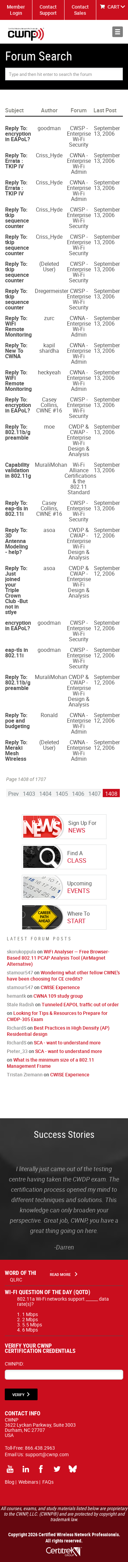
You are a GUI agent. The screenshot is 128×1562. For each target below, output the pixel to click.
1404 (45, 793)
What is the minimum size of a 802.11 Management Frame (50, 1062)
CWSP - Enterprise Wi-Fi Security (79, 136)
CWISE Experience (60, 987)
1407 (94, 793)
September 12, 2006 (107, 532)
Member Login (16, 9)
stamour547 (20, 972)
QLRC (16, 1279)
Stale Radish (20, 1004)
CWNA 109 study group (58, 996)
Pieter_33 (17, 1051)
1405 (62, 793)
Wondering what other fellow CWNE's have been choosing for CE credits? (63, 975)
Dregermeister (51, 291)
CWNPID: (14, 1363)
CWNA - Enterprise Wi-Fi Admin (79, 163)
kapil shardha (49, 347)
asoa (49, 530)
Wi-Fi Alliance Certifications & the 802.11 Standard (80, 478)
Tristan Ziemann (25, 1074)
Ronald (49, 715)
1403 (29, 793)
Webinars (28, 1482)
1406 (78, 793)
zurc (49, 318)
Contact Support (48, 9)
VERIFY (18, 1394)
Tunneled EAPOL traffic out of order (80, 1004)
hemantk (16, 996)
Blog (9, 1482)
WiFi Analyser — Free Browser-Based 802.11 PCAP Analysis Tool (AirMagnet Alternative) (58, 957)
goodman (49, 128)
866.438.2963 (40, 1448)
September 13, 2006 (107, 130)
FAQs (48, 1482)
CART (114, 6)
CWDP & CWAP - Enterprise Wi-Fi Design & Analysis (79, 440)
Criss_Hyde (49, 155)
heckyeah (49, 372)
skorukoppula (21, 951)
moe (49, 426)
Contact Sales (80, 9)
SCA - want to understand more (67, 1042)
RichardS (16, 1028)
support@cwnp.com (47, 1454)
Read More (60, 1274)
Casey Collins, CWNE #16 (49, 405)
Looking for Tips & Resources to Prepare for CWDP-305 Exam (57, 1016)
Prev (13, 793)
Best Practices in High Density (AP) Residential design (58, 1031)
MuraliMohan (51, 464)
